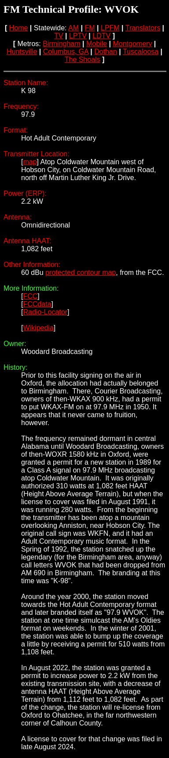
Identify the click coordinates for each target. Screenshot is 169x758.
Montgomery (132, 43)
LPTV (78, 36)
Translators (142, 28)
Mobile (96, 43)
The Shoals (82, 59)
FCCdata (37, 304)
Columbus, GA (65, 51)
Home (18, 28)
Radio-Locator (45, 312)
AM (73, 28)
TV (58, 36)
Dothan (105, 51)
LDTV (101, 36)
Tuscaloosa (140, 51)
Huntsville (22, 51)
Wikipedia (38, 328)
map (30, 162)
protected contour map (80, 272)
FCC (30, 296)
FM (89, 28)
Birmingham (61, 43)
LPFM (110, 28)
